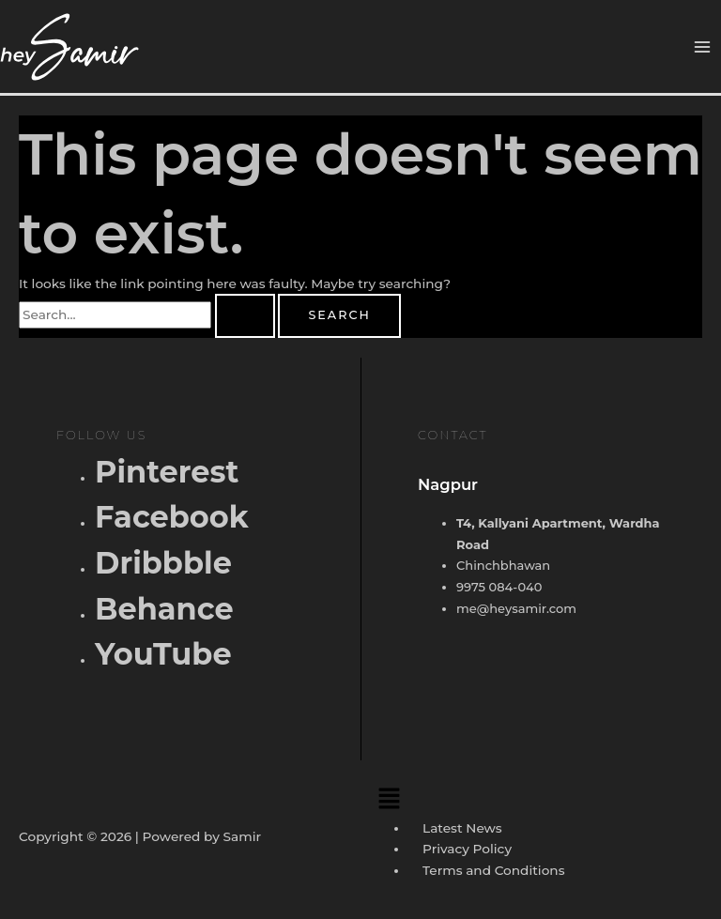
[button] (536, 798)
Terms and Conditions (493, 870)
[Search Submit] (245, 316)
